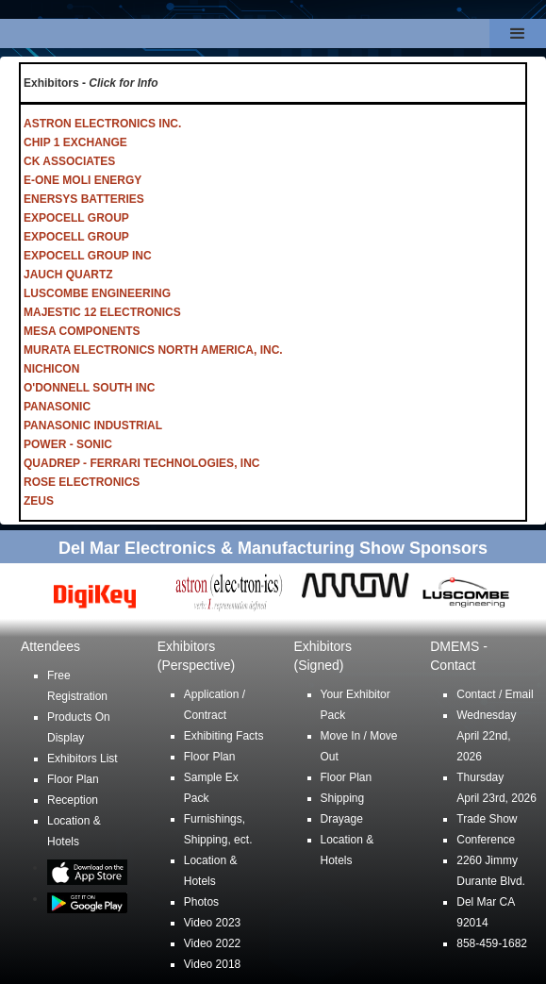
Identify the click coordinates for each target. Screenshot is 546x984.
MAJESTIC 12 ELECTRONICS (102, 312)
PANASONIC (57, 406)
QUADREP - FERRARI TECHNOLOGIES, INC (141, 463)
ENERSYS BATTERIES (84, 199)
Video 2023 (212, 922)
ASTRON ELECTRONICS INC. (102, 123)
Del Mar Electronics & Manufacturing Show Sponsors (273, 548)
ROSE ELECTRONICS (82, 482)
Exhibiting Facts (224, 735)
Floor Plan (73, 779)
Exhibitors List (82, 758)
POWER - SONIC (68, 444)
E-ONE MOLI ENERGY (82, 180)
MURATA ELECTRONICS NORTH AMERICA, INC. (153, 350)
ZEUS (39, 501)
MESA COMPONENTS (82, 331)
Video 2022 (212, 943)
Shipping (343, 798)
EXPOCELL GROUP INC (88, 255)
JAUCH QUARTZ (68, 274)
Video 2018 (212, 964)
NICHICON (51, 368)
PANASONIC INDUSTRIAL (93, 425)
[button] (517, 33)
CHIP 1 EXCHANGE (75, 142)
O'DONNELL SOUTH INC (89, 387)
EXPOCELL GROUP (76, 218)
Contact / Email (494, 694)
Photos (201, 902)
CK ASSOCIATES (69, 161)
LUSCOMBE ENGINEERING (97, 293)
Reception (72, 800)
